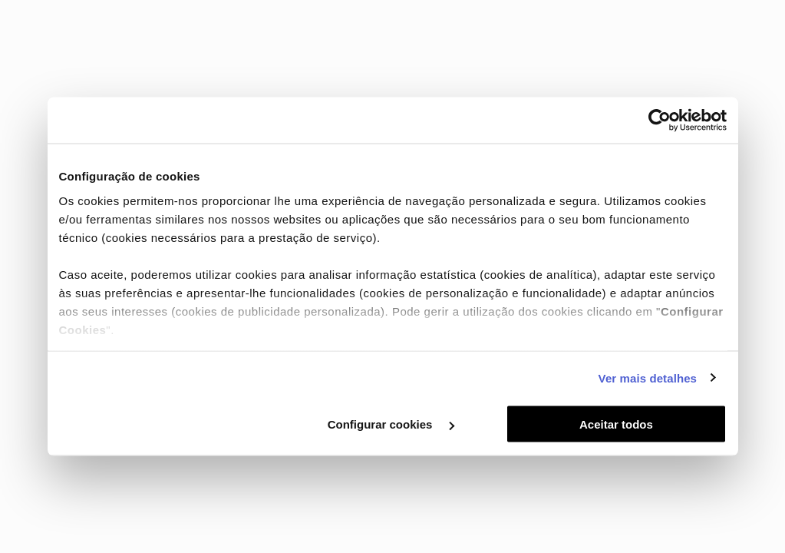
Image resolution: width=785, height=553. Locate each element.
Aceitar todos (616, 424)
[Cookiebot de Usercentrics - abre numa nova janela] (659, 120)
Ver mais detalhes (648, 377)
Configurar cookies (391, 424)
